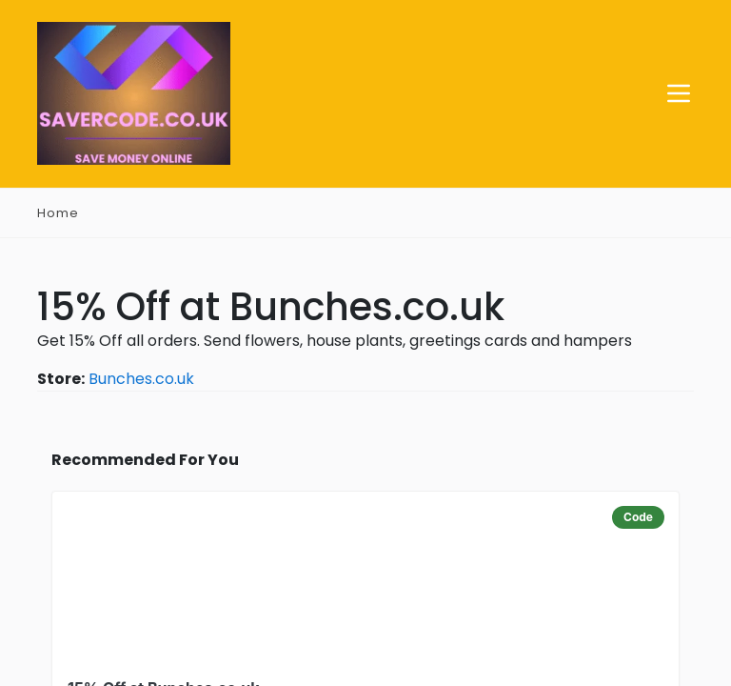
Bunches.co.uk (141, 380)
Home (58, 214)
